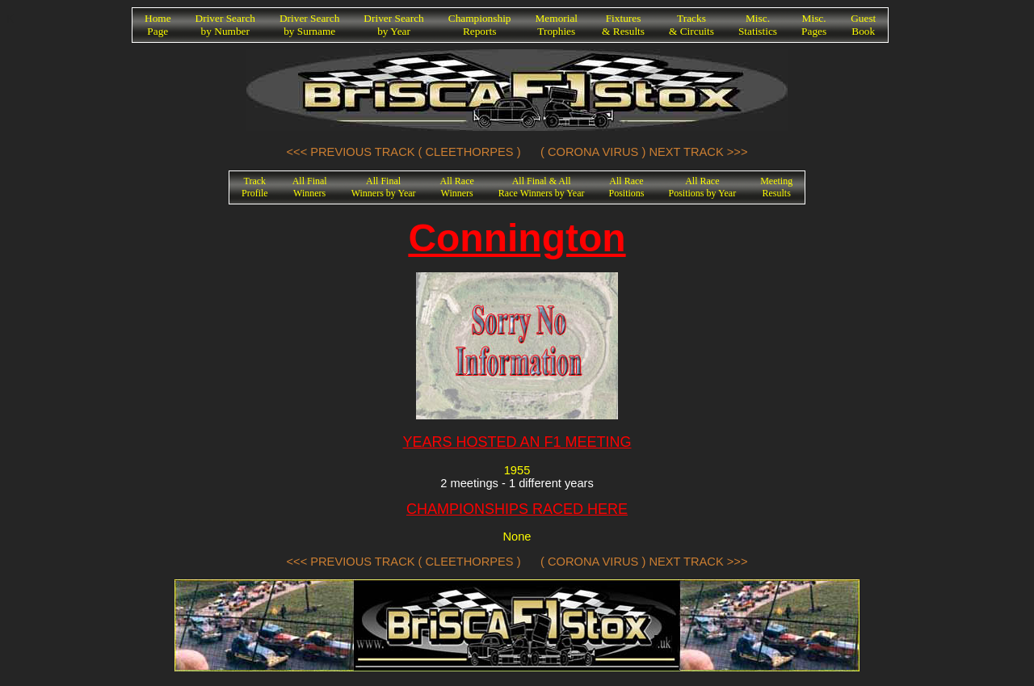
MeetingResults (776, 187)
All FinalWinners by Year (383, 187)
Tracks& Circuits (691, 24)
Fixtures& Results (623, 24)
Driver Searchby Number (225, 24)
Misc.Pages (813, 24)
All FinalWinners (309, 187)
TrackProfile (255, 187)
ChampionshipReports (479, 24)
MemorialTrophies (557, 24)
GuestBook (863, 24)
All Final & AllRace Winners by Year (541, 187)
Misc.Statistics (757, 24)
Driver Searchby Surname (309, 24)
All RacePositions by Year (702, 187)
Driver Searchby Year (393, 24)
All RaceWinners (457, 187)
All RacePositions (626, 187)
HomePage (158, 24)
